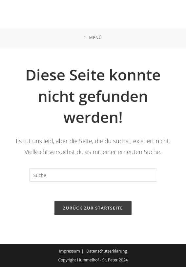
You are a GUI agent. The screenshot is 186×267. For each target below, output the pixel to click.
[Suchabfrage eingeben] (93, 175)
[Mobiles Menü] (93, 38)
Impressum (69, 251)
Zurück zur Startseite (93, 208)
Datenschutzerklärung (106, 251)
